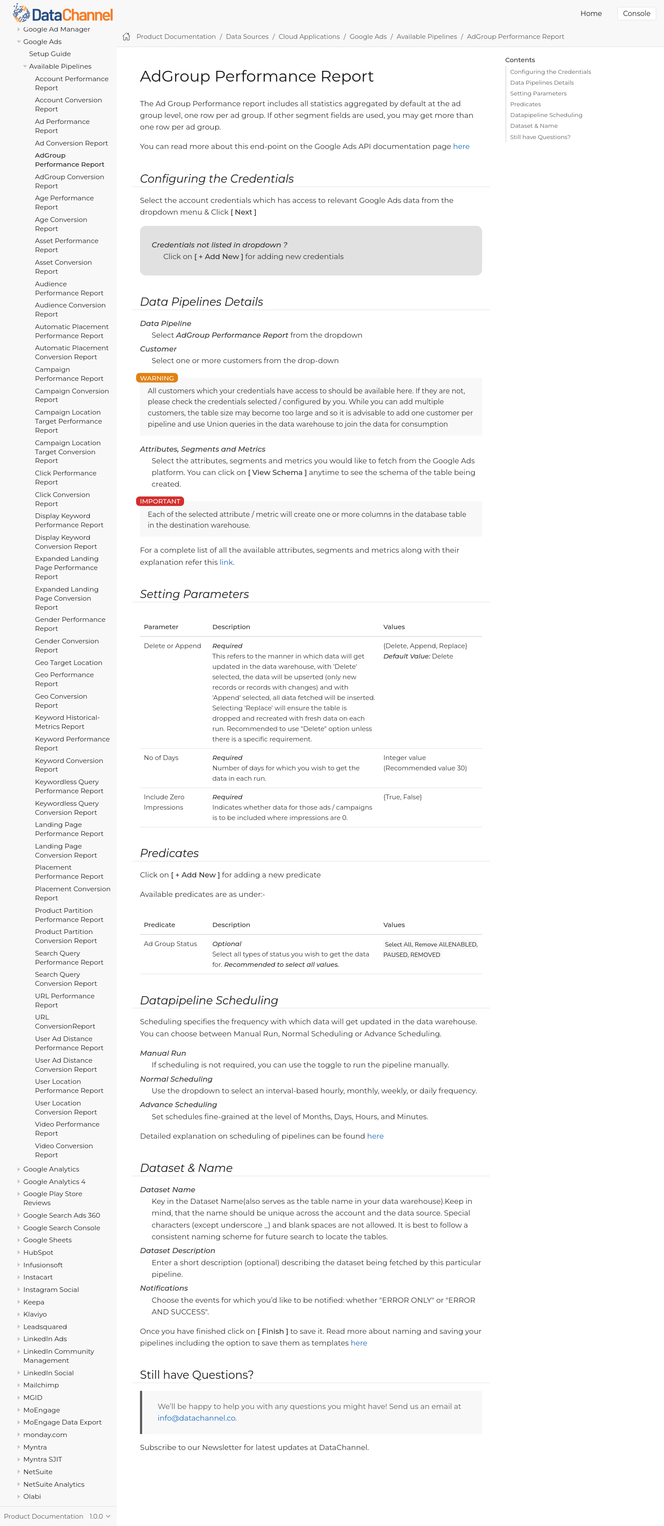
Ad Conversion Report (71, 143)
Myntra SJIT (42, 1459)
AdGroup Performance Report (70, 159)
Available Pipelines (60, 66)
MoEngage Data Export (62, 1422)
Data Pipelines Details (542, 82)
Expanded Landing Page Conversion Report (66, 598)
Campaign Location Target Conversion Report (68, 452)
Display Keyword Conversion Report (66, 542)
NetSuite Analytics (54, 1484)
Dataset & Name (534, 125)
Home (591, 13)
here (461, 146)
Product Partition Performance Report (69, 915)
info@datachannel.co (196, 1418)
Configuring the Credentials (550, 71)
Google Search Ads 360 (61, 1215)
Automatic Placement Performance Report (72, 331)
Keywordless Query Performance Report (69, 786)
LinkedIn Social (48, 1373)
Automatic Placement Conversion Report (72, 352)
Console (637, 13)
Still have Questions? (540, 136)
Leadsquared (45, 1327)
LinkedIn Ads (45, 1339)
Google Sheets (47, 1240)
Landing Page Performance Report (69, 829)
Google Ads (42, 42)
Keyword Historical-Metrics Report (67, 722)
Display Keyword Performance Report (69, 520)
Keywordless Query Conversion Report (67, 808)
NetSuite (38, 1472)
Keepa (33, 1302)
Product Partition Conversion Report (66, 936)
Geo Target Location (68, 663)
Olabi (32, 1496)
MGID (32, 1397)
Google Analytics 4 (54, 1182)
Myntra (35, 1447)
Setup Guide (50, 54)
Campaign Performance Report (69, 374)
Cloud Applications (309, 36)
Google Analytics (51, 1169)
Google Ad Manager (56, 29)
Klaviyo (35, 1314)
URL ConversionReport (65, 1021)
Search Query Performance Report (69, 957)
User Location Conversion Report (66, 1107)
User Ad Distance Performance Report (69, 1043)
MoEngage (41, 1410)
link (226, 562)
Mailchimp (41, 1385)
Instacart (38, 1277)
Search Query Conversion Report (66, 979)
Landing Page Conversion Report (66, 850)
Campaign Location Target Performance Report (68, 421)
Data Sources (247, 36)
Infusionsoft (43, 1265)
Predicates (525, 104)
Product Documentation (176, 36)
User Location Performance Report (69, 1086)
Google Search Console (61, 1228)
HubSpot (38, 1252)
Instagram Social (51, 1289)
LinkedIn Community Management (58, 1356)
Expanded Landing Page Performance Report (66, 567)
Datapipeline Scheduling (546, 114)
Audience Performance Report (69, 288)
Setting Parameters (538, 93)
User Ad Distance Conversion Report (66, 1064)
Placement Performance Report (69, 871)
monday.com (45, 1435)
